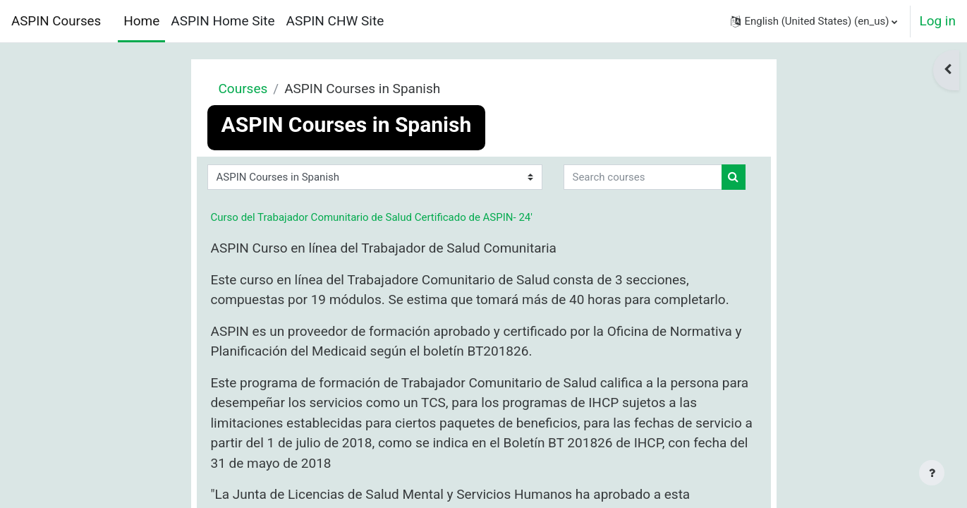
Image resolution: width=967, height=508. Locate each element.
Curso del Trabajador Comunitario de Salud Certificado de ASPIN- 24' (372, 217)
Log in (937, 21)
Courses (243, 88)
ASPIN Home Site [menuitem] (222, 21)
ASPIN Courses (56, 21)
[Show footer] (931, 472)
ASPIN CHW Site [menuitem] (335, 21)
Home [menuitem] (141, 21)
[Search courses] (643, 177)
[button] (814, 21)
